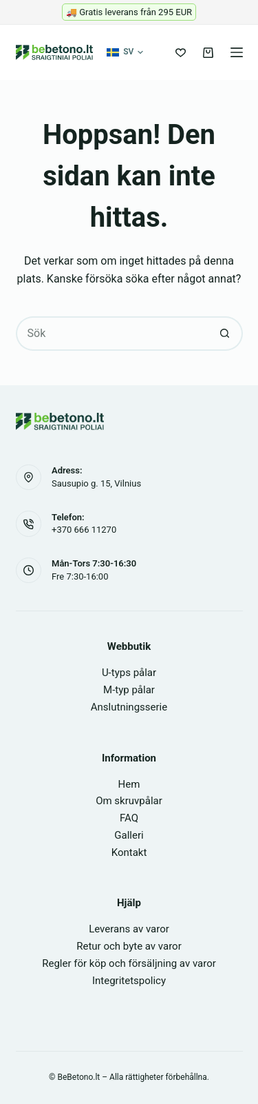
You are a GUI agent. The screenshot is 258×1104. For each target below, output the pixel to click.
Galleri (128, 835)
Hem (129, 784)
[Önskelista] (180, 53)
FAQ (129, 818)
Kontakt (129, 852)
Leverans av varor (129, 929)
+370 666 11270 (84, 529)
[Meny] (236, 52)
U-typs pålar (129, 672)
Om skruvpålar (129, 801)
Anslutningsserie (129, 707)
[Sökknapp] (225, 333)
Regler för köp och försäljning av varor (129, 963)
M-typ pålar (129, 690)
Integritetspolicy (129, 980)
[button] (125, 52)
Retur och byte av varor (129, 946)
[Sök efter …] (112, 333)
